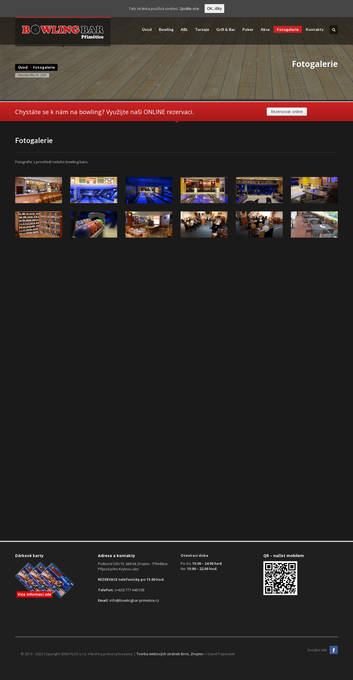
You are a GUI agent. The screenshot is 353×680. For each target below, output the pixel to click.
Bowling (164, 29)
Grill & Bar (225, 29)
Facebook (334, 650)
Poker (247, 29)
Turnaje (202, 29)
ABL (182, 29)
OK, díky (214, 8)
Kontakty (314, 29)
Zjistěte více (189, 8)
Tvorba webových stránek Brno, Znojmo (170, 653)
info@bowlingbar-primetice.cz (134, 600)
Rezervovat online (287, 111)
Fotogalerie (286, 30)
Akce (263, 29)
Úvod (147, 29)
